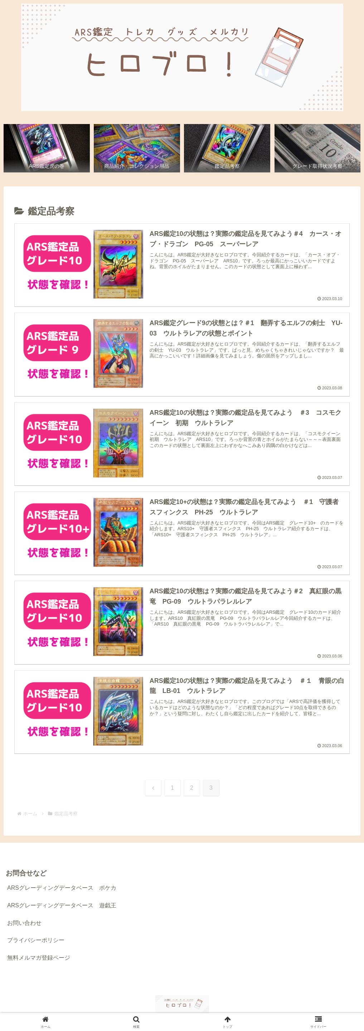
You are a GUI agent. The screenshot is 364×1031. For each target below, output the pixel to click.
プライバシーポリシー (35, 940)
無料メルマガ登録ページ (38, 958)
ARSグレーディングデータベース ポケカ (61, 888)
